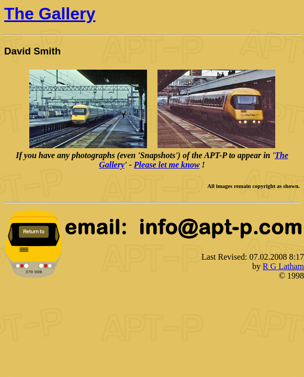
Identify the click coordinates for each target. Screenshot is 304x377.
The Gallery (49, 13)
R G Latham (283, 266)
